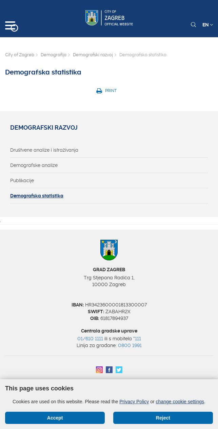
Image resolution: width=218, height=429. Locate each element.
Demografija (53, 54)
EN (207, 24)
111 (138, 338)
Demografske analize (34, 165)
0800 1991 (130, 345)
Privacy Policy (134, 401)
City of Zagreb (19, 54)
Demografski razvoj (93, 54)
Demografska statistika (36, 195)
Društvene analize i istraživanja (44, 150)
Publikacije (22, 180)
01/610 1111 (90, 338)
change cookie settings (180, 401)
